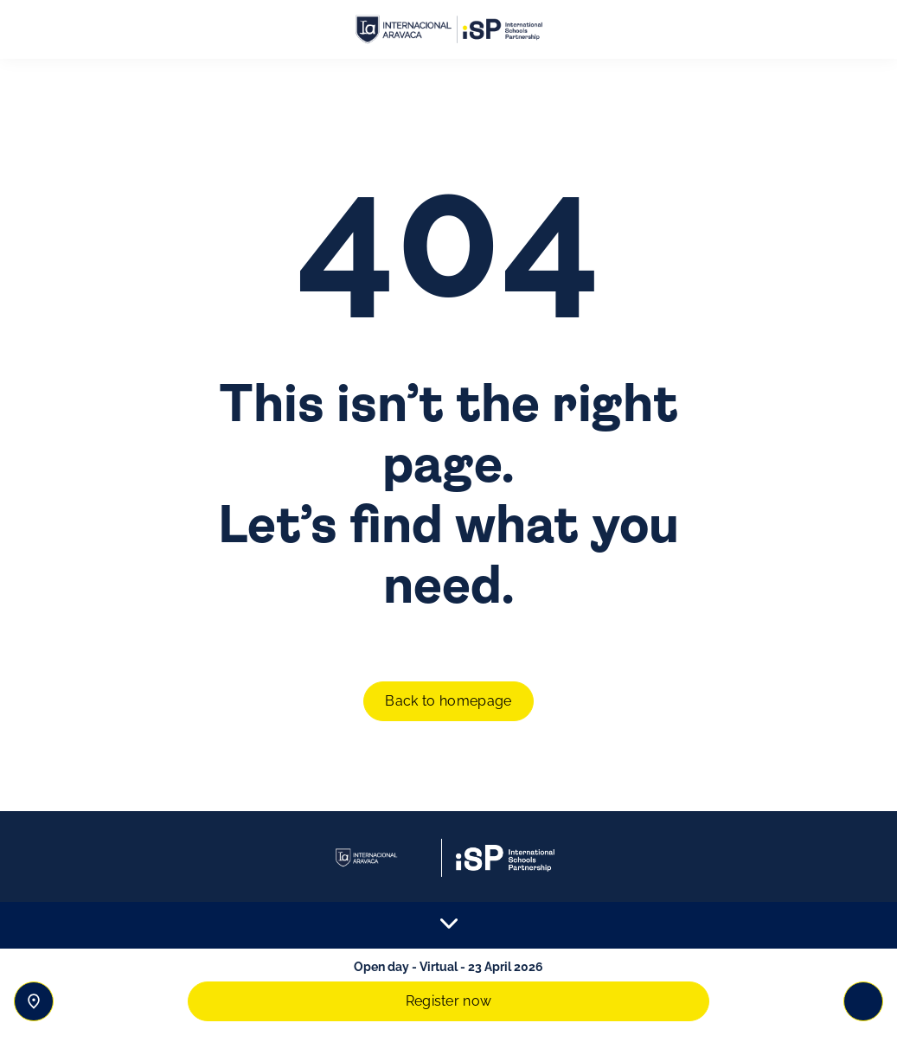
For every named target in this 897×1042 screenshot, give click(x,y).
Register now (449, 1001)
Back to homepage (448, 701)
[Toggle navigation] (863, 1001)
